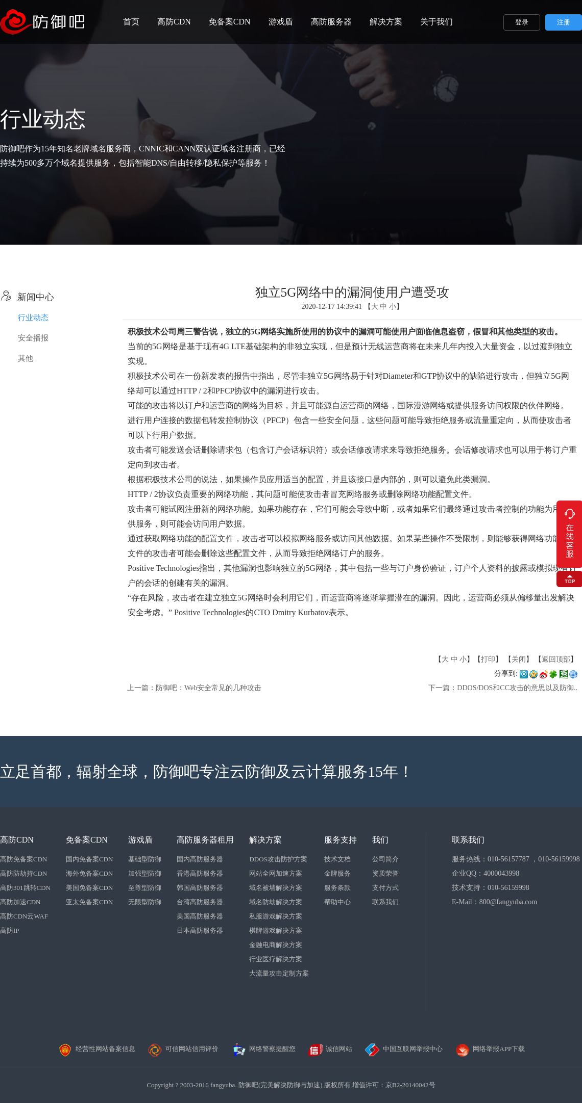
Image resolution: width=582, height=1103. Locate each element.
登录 (521, 22)
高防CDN (174, 21)
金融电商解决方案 (275, 945)
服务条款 (337, 887)
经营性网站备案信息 (96, 1049)
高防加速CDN (20, 902)
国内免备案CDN (89, 859)
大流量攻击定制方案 (279, 973)
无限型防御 (144, 902)
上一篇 (138, 688)
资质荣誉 (385, 873)
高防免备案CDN (23, 859)
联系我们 (385, 902)
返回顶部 (556, 659)
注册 (563, 22)
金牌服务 (337, 873)
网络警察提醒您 (263, 1049)
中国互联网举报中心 (404, 1049)
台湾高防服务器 (200, 902)
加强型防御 (144, 873)
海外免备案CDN (89, 873)
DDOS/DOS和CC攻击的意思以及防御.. (517, 688)
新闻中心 (27, 297)
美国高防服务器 (200, 916)
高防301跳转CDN (25, 887)
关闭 (519, 659)
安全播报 (33, 338)
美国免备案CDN (89, 887)
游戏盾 (281, 21)
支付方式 (385, 887)
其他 (25, 358)
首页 (131, 21)
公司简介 (385, 859)
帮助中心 (337, 902)
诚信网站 (329, 1049)
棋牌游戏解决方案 (275, 930)
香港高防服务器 (200, 873)
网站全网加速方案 (275, 873)
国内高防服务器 (200, 859)
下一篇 (439, 688)
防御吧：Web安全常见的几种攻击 (208, 688)
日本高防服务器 (200, 930)
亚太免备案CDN (89, 902)
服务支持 (340, 839)
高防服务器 (331, 21)
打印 (488, 659)
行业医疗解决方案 (275, 959)
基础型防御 (144, 859)
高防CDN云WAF (24, 916)
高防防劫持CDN (23, 873)
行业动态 (33, 317)
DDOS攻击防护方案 (278, 859)
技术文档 (337, 859)
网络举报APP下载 (489, 1049)
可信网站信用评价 (183, 1049)
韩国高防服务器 (200, 887)
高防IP (9, 930)
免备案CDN (230, 21)
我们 (380, 839)
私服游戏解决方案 (275, 916)
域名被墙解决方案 (275, 887)
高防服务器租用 (205, 839)
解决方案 (386, 21)
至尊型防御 (144, 887)
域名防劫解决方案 (275, 902)
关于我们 (436, 21)
